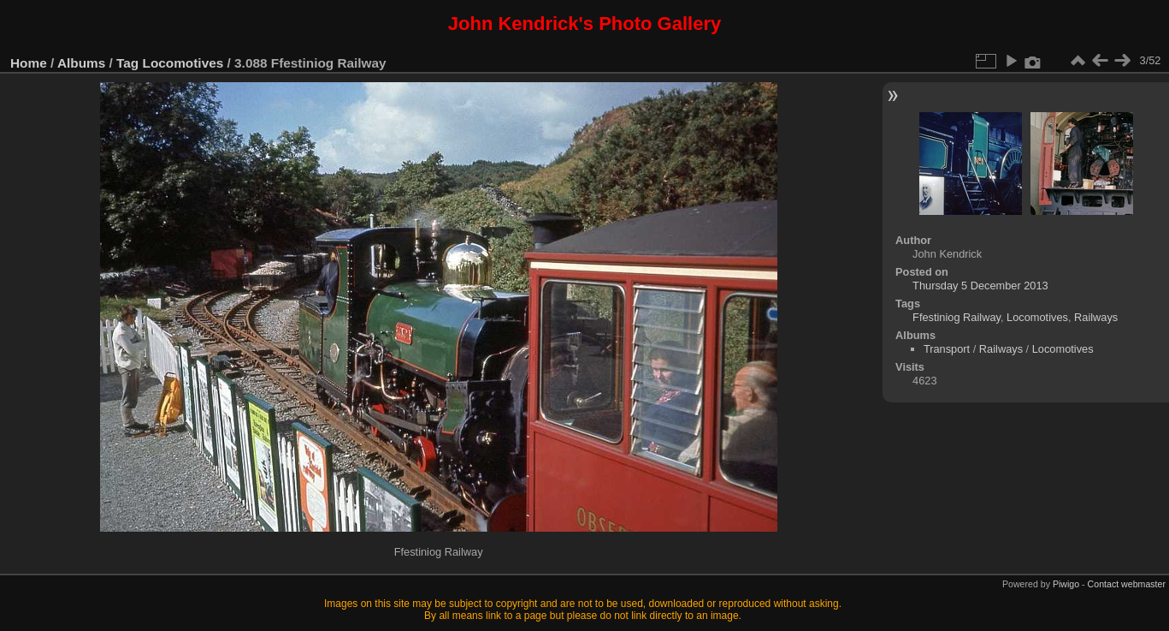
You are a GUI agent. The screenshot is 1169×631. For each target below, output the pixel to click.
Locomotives (183, 63)
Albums (81, 63)
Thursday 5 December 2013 (980, 285)
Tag (127, 63)
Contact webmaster (1127, 584)
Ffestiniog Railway (956, 317)
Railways (1096, 317)
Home (28, 63)
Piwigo (1066, 584)
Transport (947, 348)
